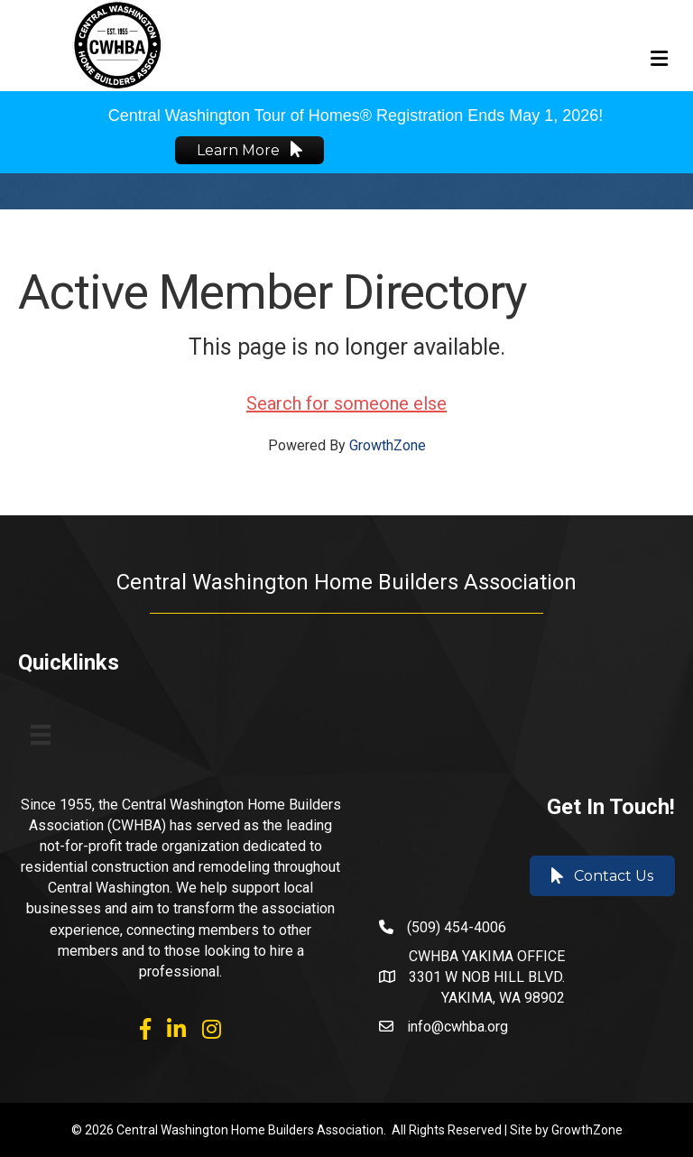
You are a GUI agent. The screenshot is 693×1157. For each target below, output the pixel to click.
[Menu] (40, 734)
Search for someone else (346, 403)
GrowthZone (387, 445)
